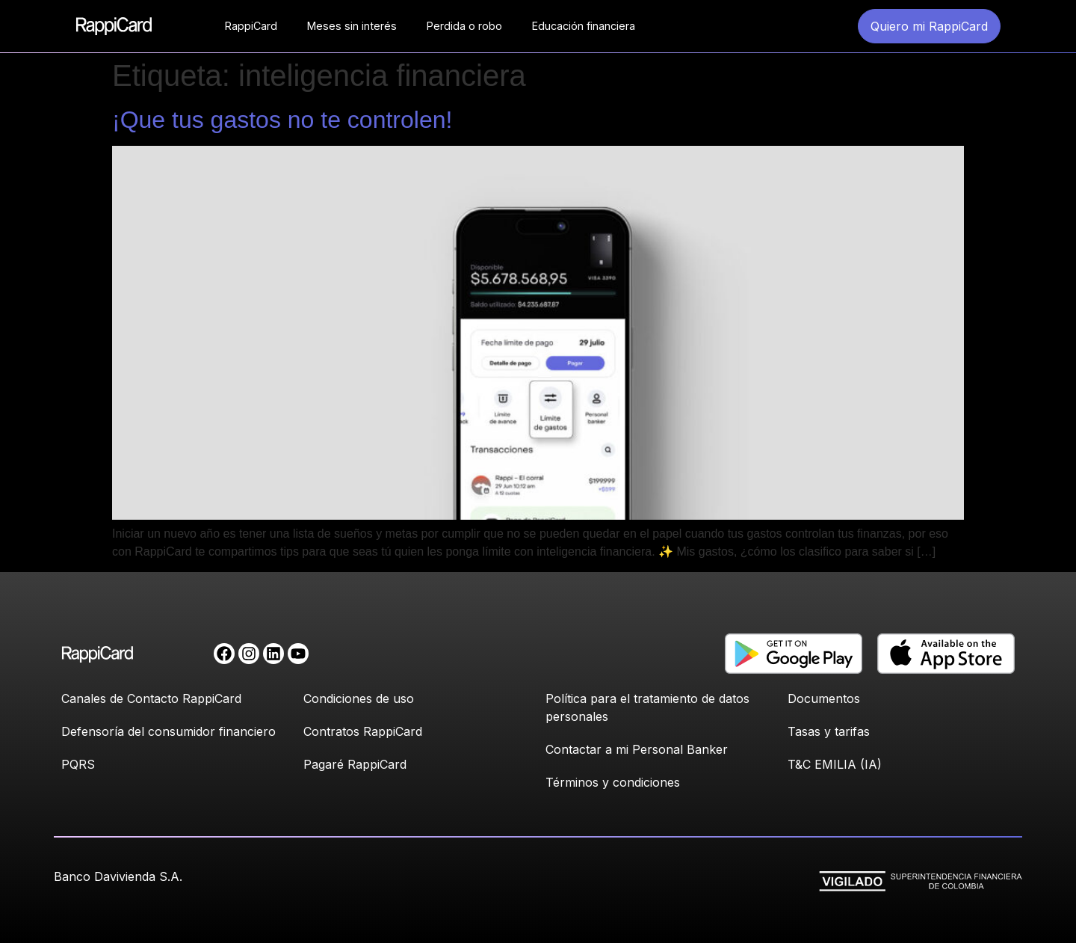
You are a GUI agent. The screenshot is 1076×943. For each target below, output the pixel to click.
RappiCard (251, 25)
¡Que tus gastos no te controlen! (282, 119)
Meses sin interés (352, 25)
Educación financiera (583, 25)
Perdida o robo (464, 25)
